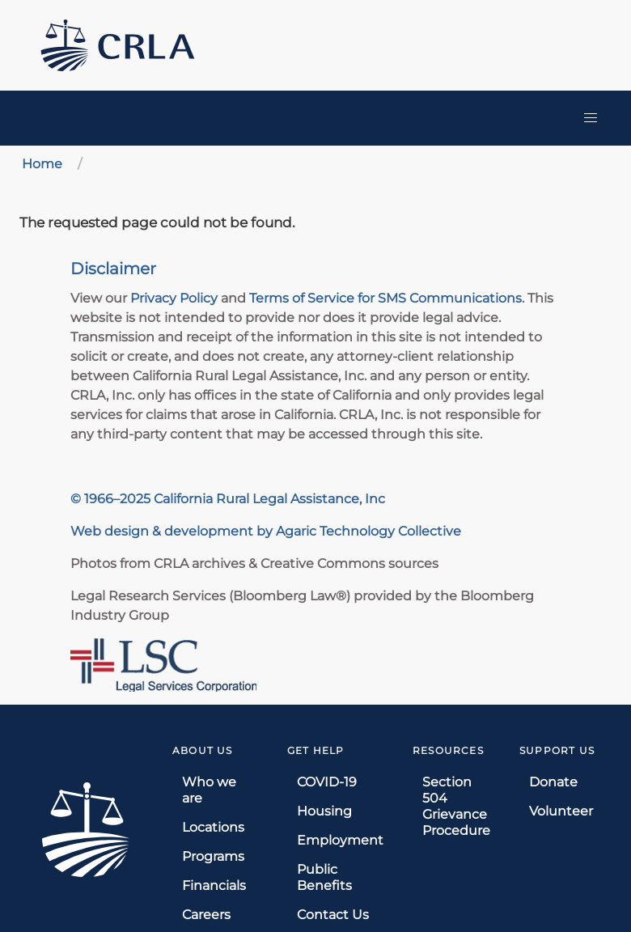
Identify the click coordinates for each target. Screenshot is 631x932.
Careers (206, 914)
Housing (324, 811)
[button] (591, 118)
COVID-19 (327, 782)
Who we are (209, 790)
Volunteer (561, 811)
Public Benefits (324, 877)
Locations (213, 827)
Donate (553, 782)
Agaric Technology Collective (368, 531)
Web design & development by (173, 531)
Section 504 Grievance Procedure (456, 806)
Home (42, 164)
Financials (214, 885)
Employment (340, 840)
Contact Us (333, 914)
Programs (213, 856)
